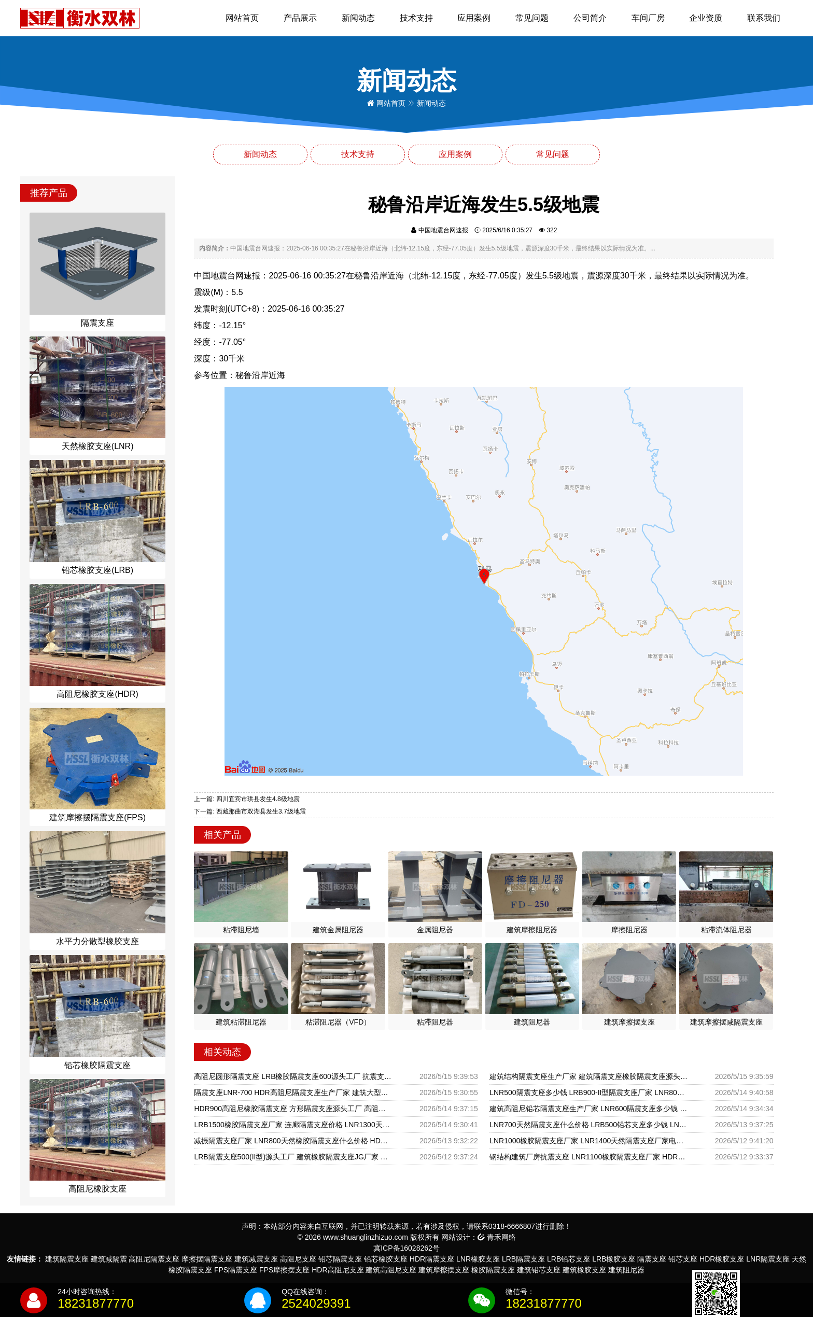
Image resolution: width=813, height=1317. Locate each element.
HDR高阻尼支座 (337, 1270)
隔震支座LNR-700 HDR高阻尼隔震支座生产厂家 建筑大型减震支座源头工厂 (293, 1092)
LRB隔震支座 (523, 1259)
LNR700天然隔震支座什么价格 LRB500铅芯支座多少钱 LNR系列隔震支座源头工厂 (588, 1124)
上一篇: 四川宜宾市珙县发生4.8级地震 (246, 799)
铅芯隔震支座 (340, 1259)
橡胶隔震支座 (493, 1270)
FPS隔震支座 (235, 1270)
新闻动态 (358, 17)
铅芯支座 (682, 1259)
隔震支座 (651, 1259)
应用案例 (473, 17)
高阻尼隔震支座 (154, 1259)
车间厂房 (648, 17)
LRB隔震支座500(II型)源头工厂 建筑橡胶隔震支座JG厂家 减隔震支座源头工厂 (293, 1157)
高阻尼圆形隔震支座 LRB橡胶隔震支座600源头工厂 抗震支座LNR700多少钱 (293, 1076)
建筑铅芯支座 (538, 1270)
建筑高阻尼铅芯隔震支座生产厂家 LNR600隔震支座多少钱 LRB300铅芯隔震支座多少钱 (588, 1108)
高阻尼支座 (298, 1259)
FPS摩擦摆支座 (284, 1270)
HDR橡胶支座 (721, 1259)
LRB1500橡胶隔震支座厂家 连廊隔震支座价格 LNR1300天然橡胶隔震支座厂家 (293, 1124)
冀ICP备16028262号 (406, 1248)
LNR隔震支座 (768, 1259)
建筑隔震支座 (67, 1259)
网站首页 (242, 17)
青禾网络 (497, 1237)
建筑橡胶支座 (584, 1270)
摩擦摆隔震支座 (206, 1259)
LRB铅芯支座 (568, 1259)
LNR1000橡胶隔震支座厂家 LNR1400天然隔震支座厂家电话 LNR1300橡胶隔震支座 (588, 1141)
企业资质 (705, 17)
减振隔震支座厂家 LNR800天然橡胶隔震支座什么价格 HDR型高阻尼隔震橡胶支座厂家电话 (293, 1141)
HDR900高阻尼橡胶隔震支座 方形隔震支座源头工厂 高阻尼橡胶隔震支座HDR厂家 (293, 1108)
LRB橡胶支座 (613, 1259)
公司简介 (590, 17)
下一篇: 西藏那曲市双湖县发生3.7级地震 (249, 811)
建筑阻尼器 (626, 1270)
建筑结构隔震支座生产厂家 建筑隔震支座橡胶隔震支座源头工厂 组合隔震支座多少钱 (588, 1076)
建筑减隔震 (109, 1259)
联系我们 (763, 17)
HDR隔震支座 (432, 1259)
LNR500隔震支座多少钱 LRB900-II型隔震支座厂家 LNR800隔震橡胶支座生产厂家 (588, 1092)
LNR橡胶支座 (478, 1259)
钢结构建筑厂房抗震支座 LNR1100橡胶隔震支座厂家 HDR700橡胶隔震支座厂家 (588, 1157)
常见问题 (532, 17)
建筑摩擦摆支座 (443, 1270)
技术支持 (416, 17)
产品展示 (300, 17)
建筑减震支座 (256, 1259)
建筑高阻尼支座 (391, 1270)
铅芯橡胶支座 (386, 1259)
